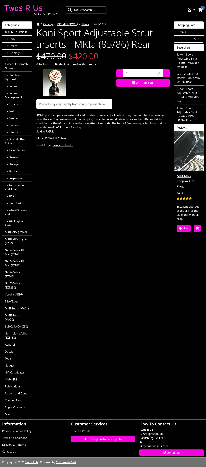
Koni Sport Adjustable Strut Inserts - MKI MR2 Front (188, 95)
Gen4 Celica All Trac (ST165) (14, 252)
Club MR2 (11, 379)
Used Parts (14, 203)
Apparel (10, 344)
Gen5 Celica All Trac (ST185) (14, 263)
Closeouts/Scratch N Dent (16, 64)
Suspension (14, 178)
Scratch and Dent (16, 393)
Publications (12, 386)
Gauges (12, 118)
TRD (10, 196)
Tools (8, 358)
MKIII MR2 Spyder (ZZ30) (16, 241)
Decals (9, 351)
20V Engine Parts (14, 223)
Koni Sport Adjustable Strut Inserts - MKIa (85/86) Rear (187, 114)
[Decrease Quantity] (119, 73)
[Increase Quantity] (166, 73)
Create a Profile (80, 431)
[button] (191, 9)
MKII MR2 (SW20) (16, 232)
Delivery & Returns (14, 445)
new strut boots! (63, 145)
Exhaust (12, 104)
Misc (8, 414)
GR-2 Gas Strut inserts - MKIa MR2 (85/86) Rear (189, 78)
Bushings (13, 53)
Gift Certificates (15, 372)
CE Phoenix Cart (66, 462)
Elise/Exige (12, 301)
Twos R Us (31, 462)
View (183, 228)
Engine (12, 86)
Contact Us (9, 451)
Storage (12, 164)
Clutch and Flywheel (13, 77)
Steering (12, 157)
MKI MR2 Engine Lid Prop (185, 181)
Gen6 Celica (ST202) (12, 274)
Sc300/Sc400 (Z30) (16, 326)
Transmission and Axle (15, 187)
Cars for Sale (13, 400)
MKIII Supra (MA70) (12, 317)
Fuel (10, 111)
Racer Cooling (16, 150)
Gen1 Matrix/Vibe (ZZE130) (16, 335)
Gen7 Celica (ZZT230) (12, 285)
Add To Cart (143, 82)
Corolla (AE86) (14, 294)
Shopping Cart (186, 25)
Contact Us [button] (171, 453)
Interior (12, 132)
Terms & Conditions (14, 438)
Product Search (79, 10)
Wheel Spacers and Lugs (16, 212)
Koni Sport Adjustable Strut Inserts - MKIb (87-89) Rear (188, 61)
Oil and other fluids (15, 141)
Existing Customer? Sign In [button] (103, 439)
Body (10, 39)
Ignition (12, 125)
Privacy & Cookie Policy (16, 431)
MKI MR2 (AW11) (67, 24)
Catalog (48, 24)
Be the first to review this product (76, 64)
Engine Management (13, 95)
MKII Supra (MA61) (17, 308)
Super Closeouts (15, 407)
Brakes (11, 46)
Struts (85, 24)
